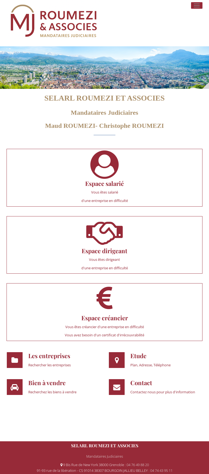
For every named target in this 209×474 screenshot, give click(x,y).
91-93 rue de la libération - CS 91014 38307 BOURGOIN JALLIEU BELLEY (93, 470)
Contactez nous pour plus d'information (162, 392)
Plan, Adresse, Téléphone (150, 365)
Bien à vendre (47, 383)
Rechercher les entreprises (49, 365)
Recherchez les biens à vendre (52, 392)
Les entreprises (49, 356)
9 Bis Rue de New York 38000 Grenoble (92, 464)
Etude (138, 356)
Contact (141, 383)
